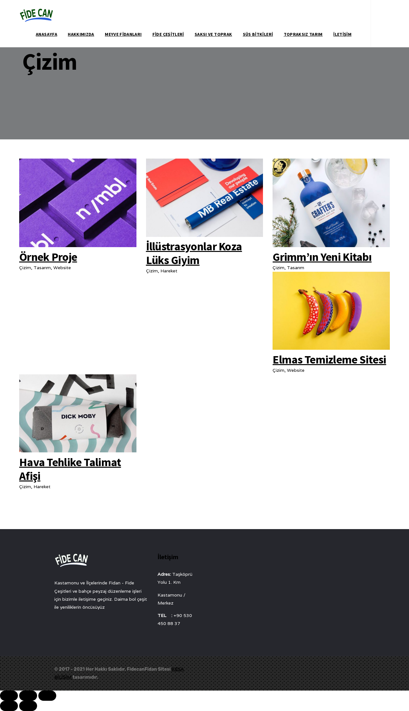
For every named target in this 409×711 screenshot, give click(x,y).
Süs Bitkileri (258, 34)
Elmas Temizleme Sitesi (329, 359)
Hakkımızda (81, 34)
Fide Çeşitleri (168, 34)
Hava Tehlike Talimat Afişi (70, 469)
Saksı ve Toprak (213, 34)
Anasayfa (46, 34)
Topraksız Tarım (303, 34)
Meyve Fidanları (123, 34)
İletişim (342, 34)
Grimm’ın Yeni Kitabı (322, 257)
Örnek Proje (48, 257)
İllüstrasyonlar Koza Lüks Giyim (194, 253)
